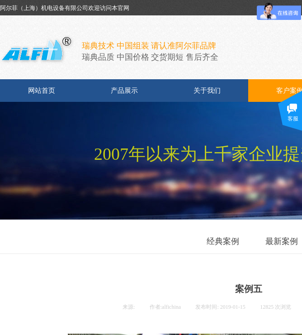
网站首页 (41, 90)
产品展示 (124, 90)
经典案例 (223, 241)
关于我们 (207, 90)
